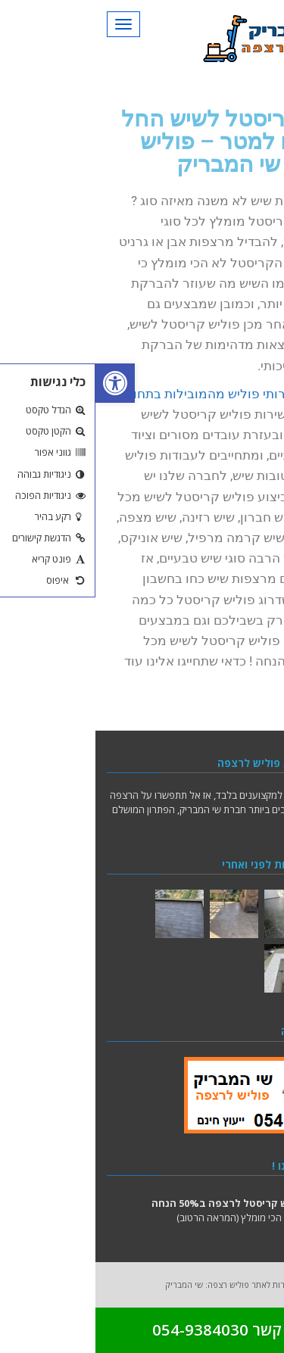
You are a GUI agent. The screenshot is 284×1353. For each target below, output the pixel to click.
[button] (19, 383)
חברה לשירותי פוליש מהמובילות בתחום (137, 393)
